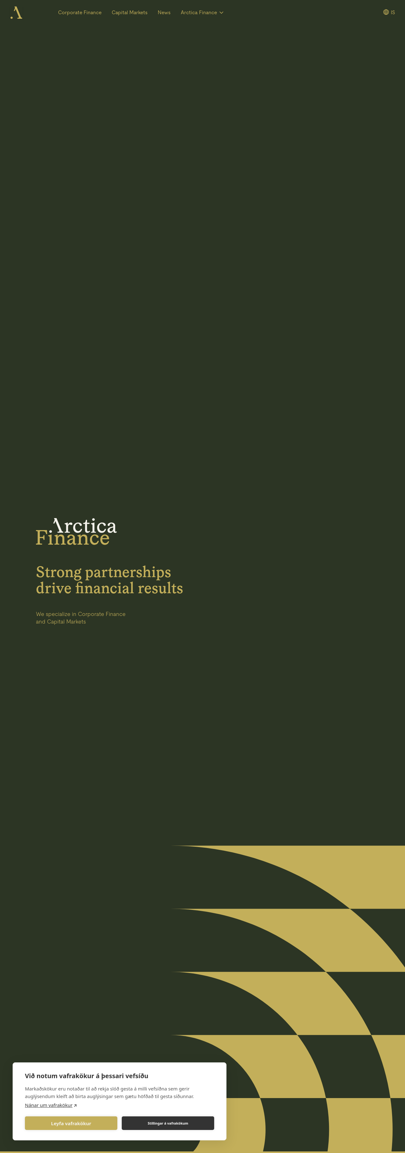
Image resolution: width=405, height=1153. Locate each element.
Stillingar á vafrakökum (168, 1123)
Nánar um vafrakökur (49, 1105)
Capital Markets (130, 12)
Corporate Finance (80, 12)
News (164, 12)
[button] (203, 12)
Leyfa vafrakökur (71, 1123)
